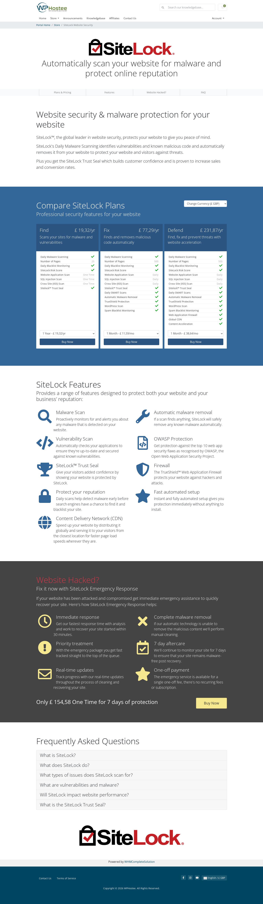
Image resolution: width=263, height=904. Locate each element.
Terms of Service (66, 878)
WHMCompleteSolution (139, 862)
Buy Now (67, 342)
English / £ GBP (214, 877)
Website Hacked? (156, 92)
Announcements (72, 18)
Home (42, 18)
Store (53, 18)
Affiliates (114, 18)
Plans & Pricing (62, 92)
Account (217, 18)
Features (109, 92)
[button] (131, 755)
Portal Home (43, 25)
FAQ (203, 92)
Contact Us (130, 18)
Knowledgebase (96, 18)
